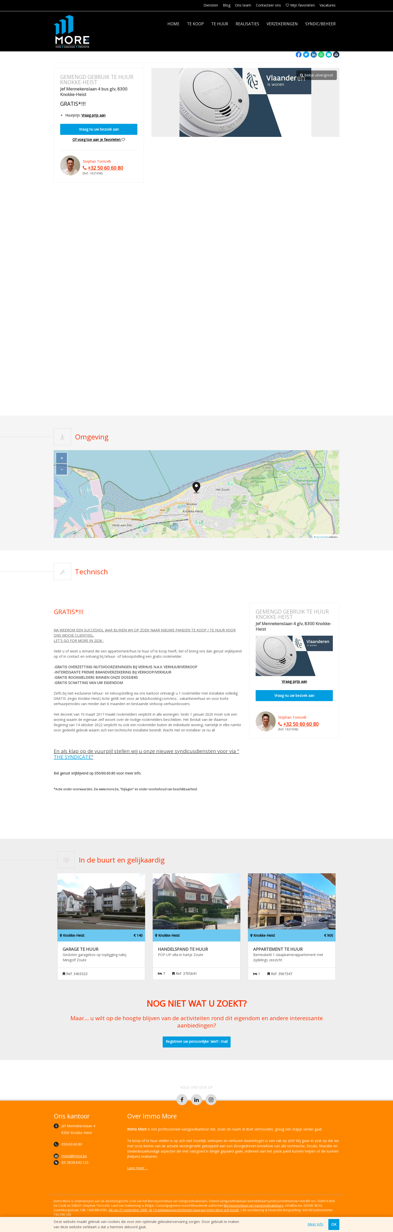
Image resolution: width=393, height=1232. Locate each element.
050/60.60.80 (71, 1144)
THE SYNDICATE (72, 756)
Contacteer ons (268, 5)
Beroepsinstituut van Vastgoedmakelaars (253, 1205)
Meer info (315, 1224)
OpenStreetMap (322, 537)
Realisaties (247, 24)
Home (173, 24)
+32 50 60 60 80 (105, 167)
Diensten (211, 5)
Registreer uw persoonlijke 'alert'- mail (197, 1041)
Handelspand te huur (183, 949)
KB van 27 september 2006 (128, 1210)
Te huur (219, 24)
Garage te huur (80, 949)
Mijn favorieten (300, 5)
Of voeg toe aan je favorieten (98, 139)
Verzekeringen (282, 24)
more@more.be (74, 1156)
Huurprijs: (72, 115)
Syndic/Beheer (320, 24)
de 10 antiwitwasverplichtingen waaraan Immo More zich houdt (194, 1210)
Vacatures (328, 5)
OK (333, 1224)
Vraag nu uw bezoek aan (99, 129)
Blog (226, 5)
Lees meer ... (137, 1168)
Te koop (195, 24)
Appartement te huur (278, 949)
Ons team (243, 5)
